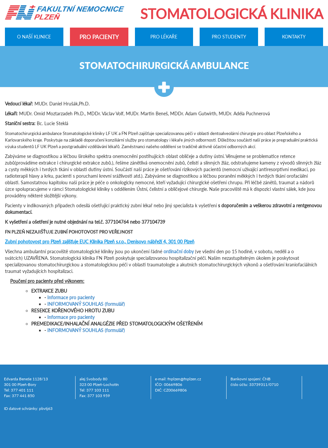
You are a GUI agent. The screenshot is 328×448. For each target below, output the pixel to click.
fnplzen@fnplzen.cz (184, 378)
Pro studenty (229, 36)
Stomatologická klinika (231, 14)
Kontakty (294, 36)
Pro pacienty (99, 37)
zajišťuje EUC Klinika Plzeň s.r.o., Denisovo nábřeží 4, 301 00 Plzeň (99, 241)
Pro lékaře (163, 36)
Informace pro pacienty (71, 297)
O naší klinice (34, 36)
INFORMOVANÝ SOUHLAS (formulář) (86, 304)
